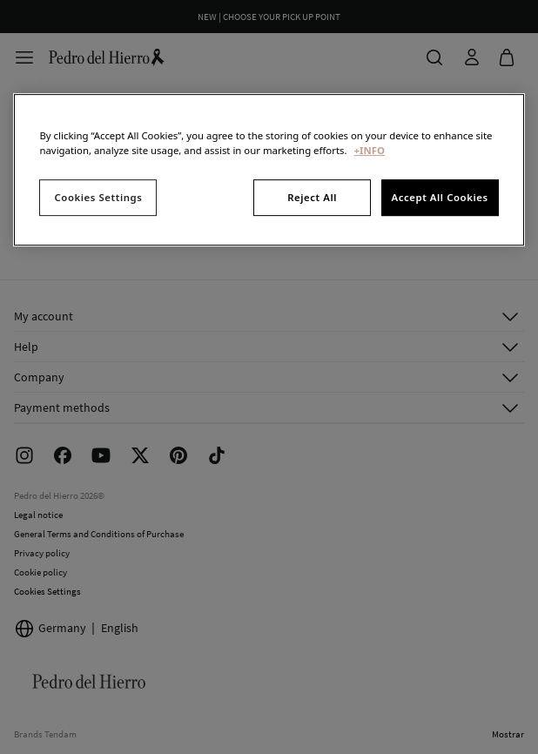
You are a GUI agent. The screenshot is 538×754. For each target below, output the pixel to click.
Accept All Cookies (439, 197)
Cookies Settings (99, 197)
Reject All (312, 197)
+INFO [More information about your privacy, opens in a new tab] (369, 150)
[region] (268, 169)
